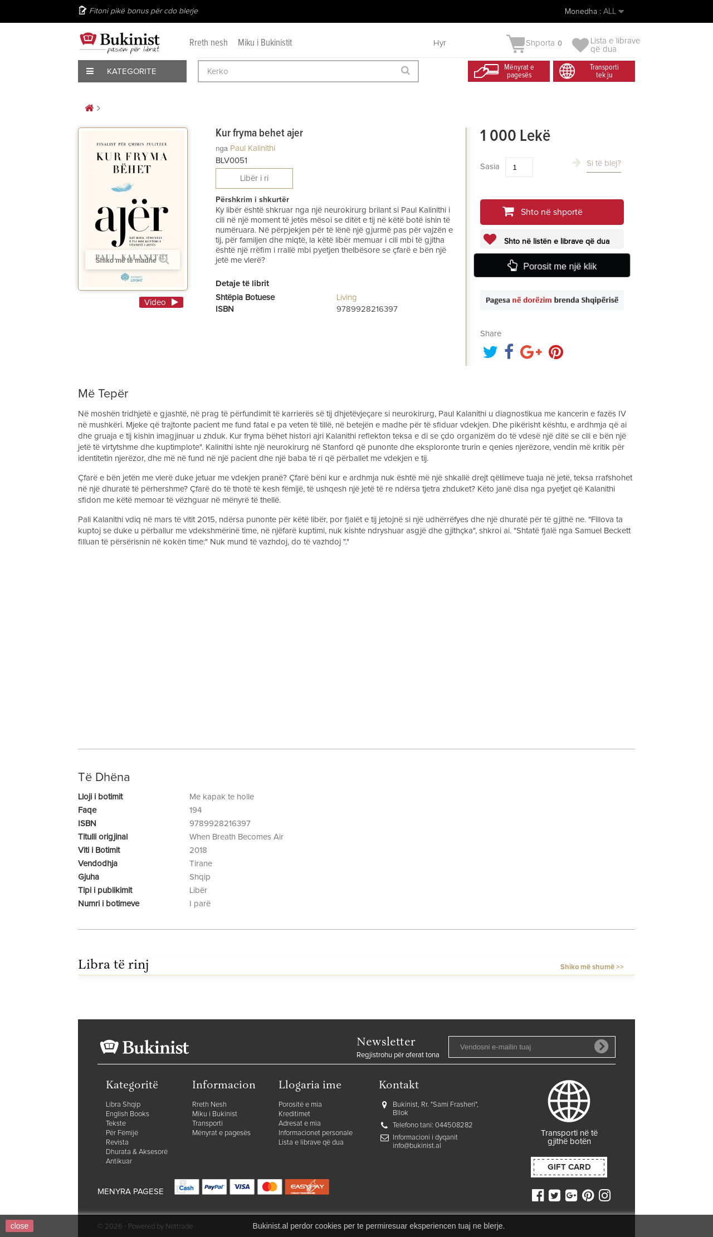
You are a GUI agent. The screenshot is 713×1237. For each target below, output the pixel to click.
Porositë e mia (300, 1104)
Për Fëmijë (122, 1133)
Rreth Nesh (209, 1104)
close (20, 1225)
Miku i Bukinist (214, 1114)
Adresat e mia (300, 1123)
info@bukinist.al (417, 1146)
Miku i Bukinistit (265, 43)
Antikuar (119, 1161)
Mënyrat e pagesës (221, 1133)
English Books (127, 1114)
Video (155, 302)
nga (222, 148)
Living (346, 297)
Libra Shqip (123, 1104)
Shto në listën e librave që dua (555, 242)
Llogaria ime (310, 1086)
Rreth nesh (208, 43)
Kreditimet (294, 1114)
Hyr (439, 43)
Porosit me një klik (559, 266)
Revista (117, 1142)
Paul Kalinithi (252, 148)
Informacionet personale (316, 1133)
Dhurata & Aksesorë (137, 1152)
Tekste (116, 1123)
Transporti (207, 1123)
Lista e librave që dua (311, 1142)
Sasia (490, 167)
